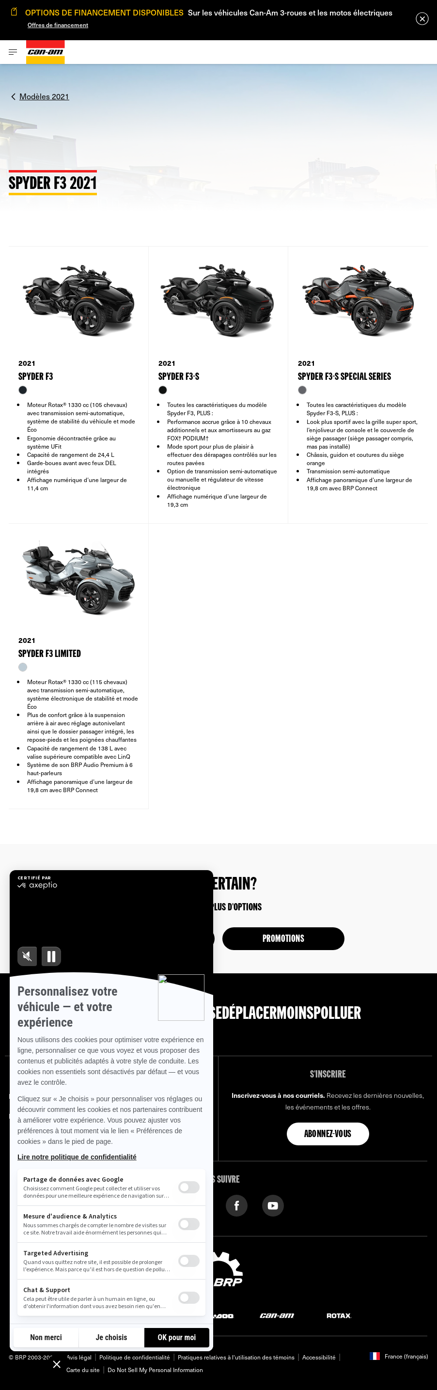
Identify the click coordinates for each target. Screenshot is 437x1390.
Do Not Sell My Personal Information (155, 1369)
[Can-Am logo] (45, 52)
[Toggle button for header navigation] (13, 52)
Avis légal (79, 1357)
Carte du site (83, 1369)
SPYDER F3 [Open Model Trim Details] (35, 377)
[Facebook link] (237, 1205)
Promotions (283, 939)
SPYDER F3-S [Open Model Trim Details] (178, 377)
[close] (422, 19)
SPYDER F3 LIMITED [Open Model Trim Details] (49, 654)
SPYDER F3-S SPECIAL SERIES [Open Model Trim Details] (344, 377)
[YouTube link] (273, 1205)
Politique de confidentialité (134, 1357)
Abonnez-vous (328, 1135)
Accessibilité (319, 1357)
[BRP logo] (218, 1273)
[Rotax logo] (339, 1315)
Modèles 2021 (44, 96)
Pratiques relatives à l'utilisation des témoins (236, 1357)
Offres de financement (58, 24)
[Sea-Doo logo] (215, 1315)
